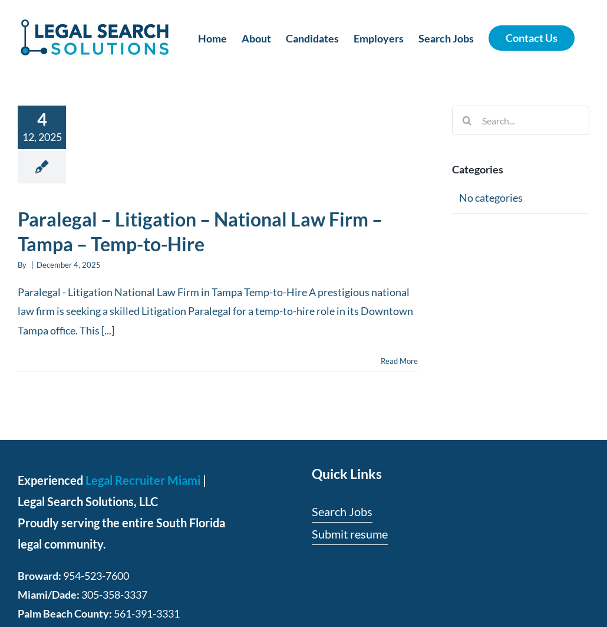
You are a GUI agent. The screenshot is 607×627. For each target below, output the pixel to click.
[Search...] (520, 120)
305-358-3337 (114, 594)
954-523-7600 (96, 575)
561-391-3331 (147, 613)
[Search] (466, 120)
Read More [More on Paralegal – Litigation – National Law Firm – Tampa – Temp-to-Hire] (399, 361)
